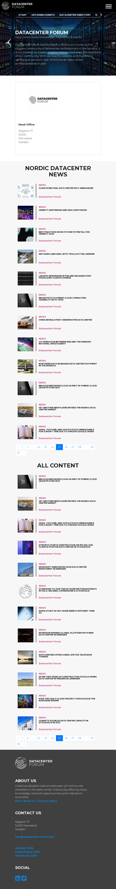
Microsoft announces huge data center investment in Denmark (63, 568)
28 (79, 447)
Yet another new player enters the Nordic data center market (67, 409)
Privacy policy (47, 800)
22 (38, 447)
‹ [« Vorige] (17, 447)
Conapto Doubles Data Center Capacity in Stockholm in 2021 (63, 722)
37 (18, 452)
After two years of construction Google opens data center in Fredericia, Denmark (68, 678)
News (42, 185)
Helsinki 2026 (24, 848)
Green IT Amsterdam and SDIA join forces (63, 210)
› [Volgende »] (24, 452)
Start (22, 14)
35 (92, 738)
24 (52, 447)
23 (45, 447)
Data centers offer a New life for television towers (65, 656)
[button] (101, 15)
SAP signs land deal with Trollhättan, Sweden (67, 254)
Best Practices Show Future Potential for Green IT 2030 (64, 233)
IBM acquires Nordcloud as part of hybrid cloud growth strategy (68, 387)
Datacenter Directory (75, 14)
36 (92, 447)
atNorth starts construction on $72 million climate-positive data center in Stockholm (66, 546)
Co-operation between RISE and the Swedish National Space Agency (65, 343)
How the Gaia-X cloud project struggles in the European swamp (67, 700)
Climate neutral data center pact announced (66, 188)
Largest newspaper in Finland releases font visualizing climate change (65, 277)
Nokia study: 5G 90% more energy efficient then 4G (67, 612)
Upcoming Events (43, 14)
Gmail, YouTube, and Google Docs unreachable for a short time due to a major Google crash (66, 431)
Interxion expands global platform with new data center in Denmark (66, 634)
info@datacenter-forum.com (34, 836)
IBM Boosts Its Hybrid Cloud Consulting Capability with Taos (62, 299)
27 (72, 447)
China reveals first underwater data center (65, 320)
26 (66, 447)
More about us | (26, 800)
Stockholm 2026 (26, 855)
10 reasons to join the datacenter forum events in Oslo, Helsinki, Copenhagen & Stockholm (68, 590)
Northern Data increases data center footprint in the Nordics (68, 365)
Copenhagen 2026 (27, 851)
